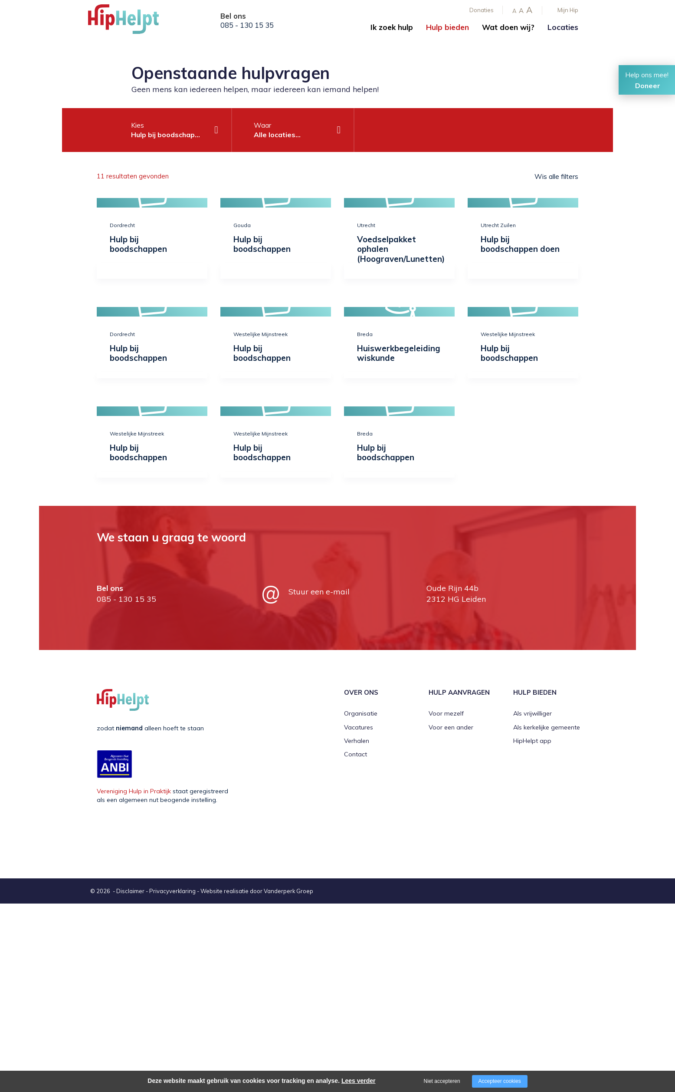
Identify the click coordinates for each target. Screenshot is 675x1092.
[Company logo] (131, 21)
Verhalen (356, 741)
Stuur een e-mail (319, 592)
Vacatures (358, 727)
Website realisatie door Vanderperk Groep (256, 890)
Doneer (647, 85)
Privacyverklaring (172, 890)
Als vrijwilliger (532, 713)
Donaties (481, 10)
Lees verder (358, 1080)
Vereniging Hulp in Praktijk (134, 791)
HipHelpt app (532, 741)
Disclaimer (130, 890)
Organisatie (360, 713)
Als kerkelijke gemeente (546, 727)
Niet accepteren (442, 1081)
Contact (355, 754)
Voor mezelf (446, 713)
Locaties (562, 27)
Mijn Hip (567, 10)
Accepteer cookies (499, 1081)
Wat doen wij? (508, 27)
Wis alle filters (556, 176)
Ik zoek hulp (391, 27)
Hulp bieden (447, 27)
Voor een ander (451, 727)
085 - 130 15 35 (247, 25)
